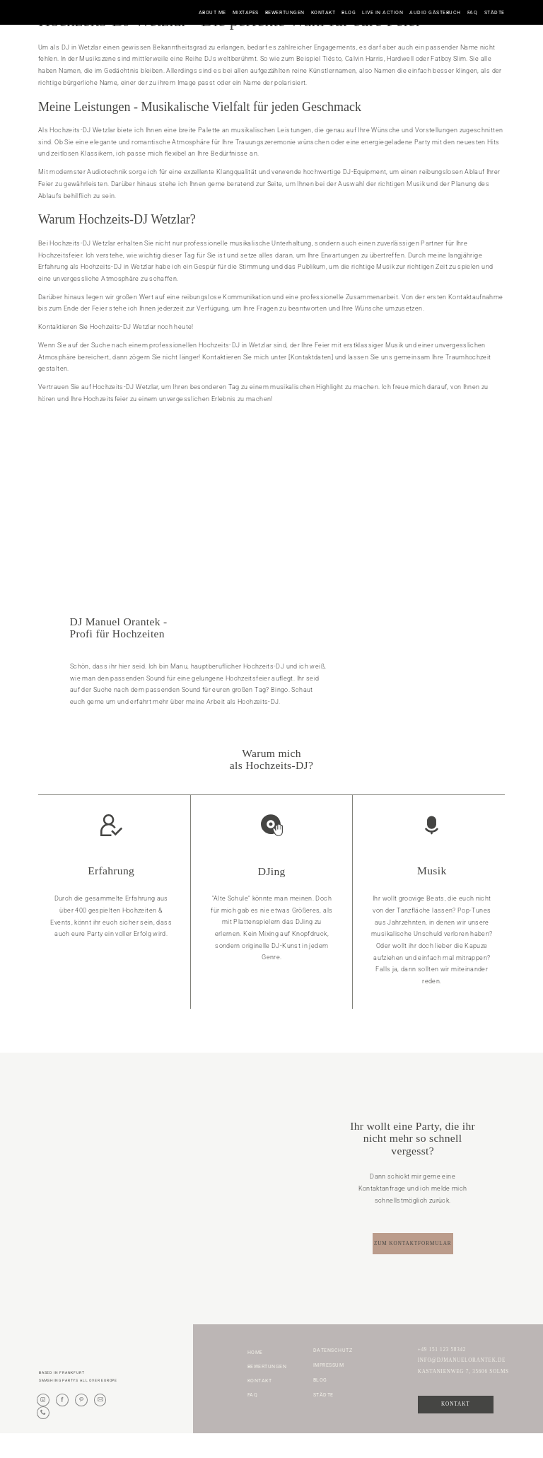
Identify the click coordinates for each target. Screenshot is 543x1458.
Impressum (328, 1390)
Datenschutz (333, 1374)
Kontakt (323, 13)
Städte (494, 13)
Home (255, 1377)
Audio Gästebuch (435, 13)
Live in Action (382, 13)
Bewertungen (285, 13)
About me (212, 13)
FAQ (472, 13)
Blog (348, 13)
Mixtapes (246, 13)
